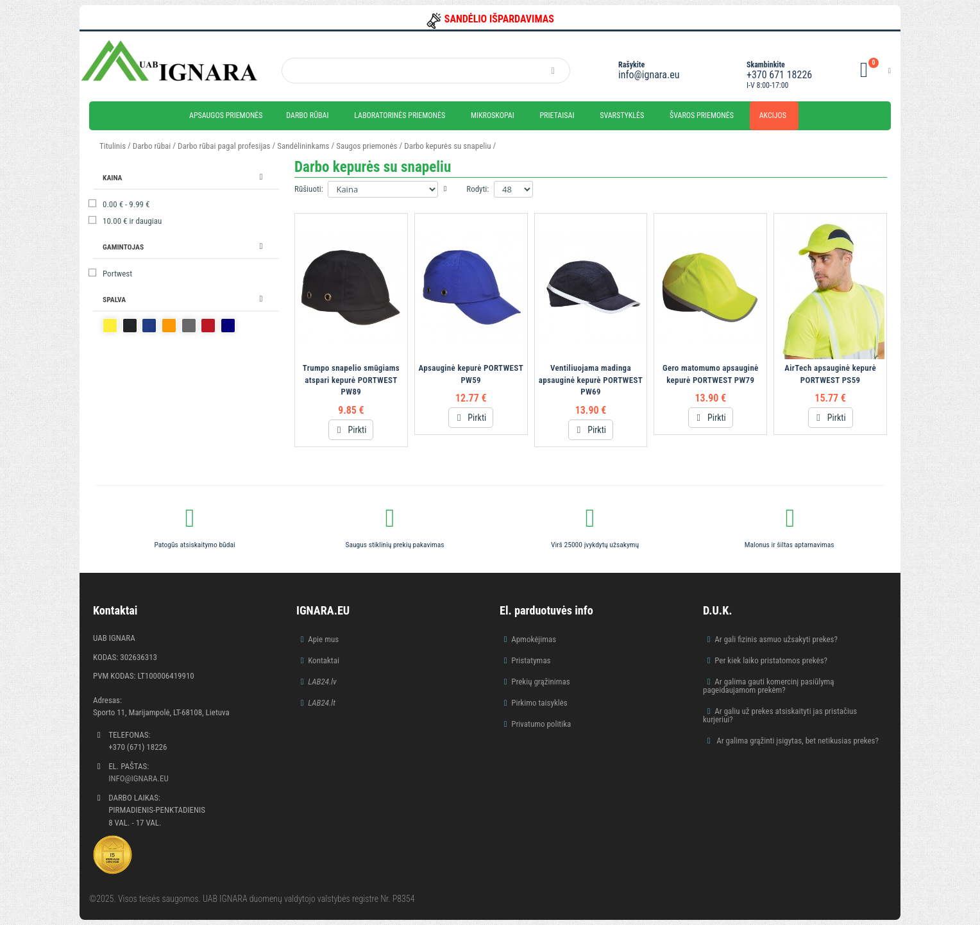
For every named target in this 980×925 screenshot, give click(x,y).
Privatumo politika (541, 724)
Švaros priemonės (702, 115)
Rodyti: (477, 189)
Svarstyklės (622, 115)
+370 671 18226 (779, 75)
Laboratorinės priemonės (399, 115)
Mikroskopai (492, 115)
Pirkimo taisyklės (539, 703)
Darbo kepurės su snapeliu (447, 146)
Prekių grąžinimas (540, 681)
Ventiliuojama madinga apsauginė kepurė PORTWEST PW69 (591, 379)
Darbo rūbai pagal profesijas (224, 146)
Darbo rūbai (307, 115)
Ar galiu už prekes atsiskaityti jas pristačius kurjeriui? (780, 715)
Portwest (117, 273)
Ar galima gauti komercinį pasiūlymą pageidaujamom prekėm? (768, 686)
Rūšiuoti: (308, 189)
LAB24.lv (322, 681)
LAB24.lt (321, 703)
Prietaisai (556, 115)
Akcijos (772, 115)
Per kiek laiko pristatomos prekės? (770, 660)
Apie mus (323, 639)
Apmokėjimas (533, 639)
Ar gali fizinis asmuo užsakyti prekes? (776, 639)
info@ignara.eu (648, 75)
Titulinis (112, 146)
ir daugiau (132, 221)
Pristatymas (530, 660)
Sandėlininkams (303, 146)
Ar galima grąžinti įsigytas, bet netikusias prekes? (796, 740)
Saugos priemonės (366, 146)
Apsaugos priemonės (226, 115)
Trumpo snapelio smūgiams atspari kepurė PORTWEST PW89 (351, 379)
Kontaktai (323, 660)
